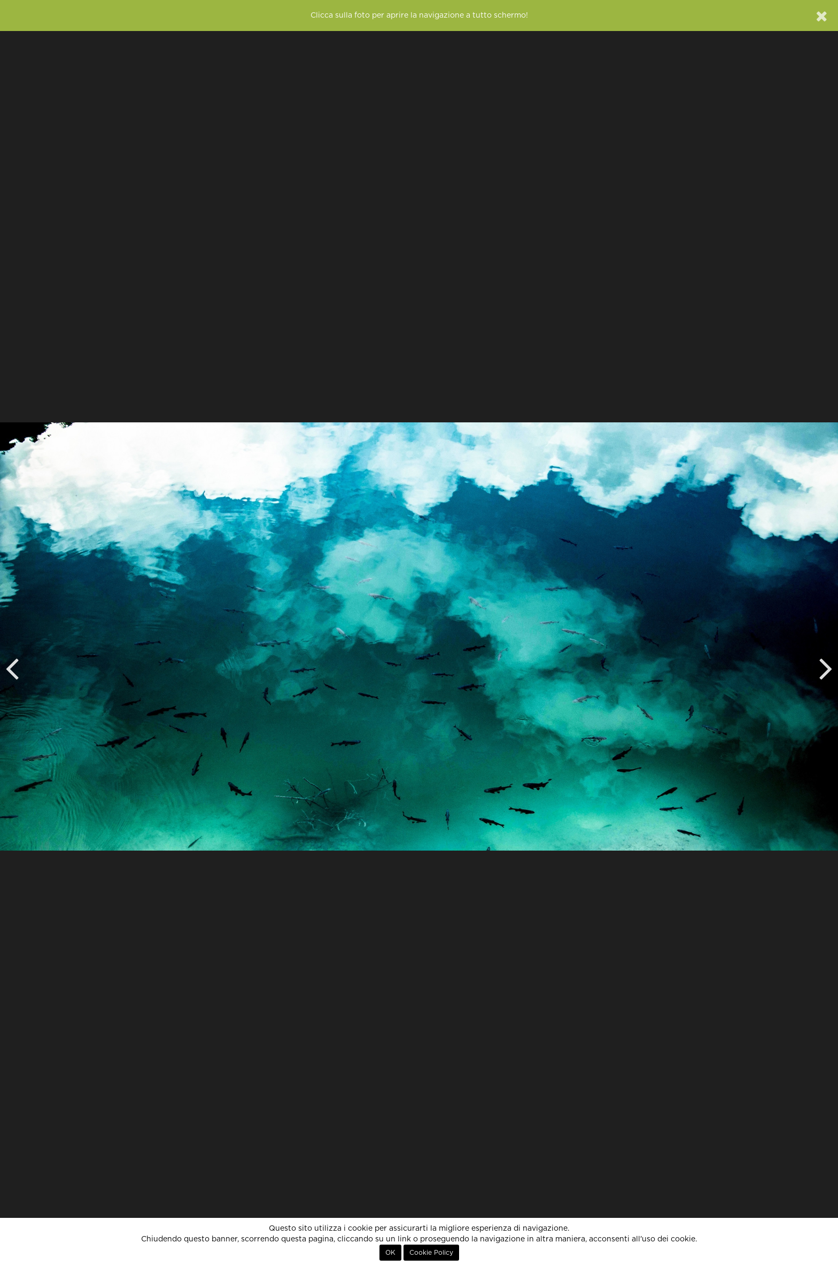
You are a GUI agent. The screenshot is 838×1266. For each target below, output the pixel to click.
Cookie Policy (431, 1252)
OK (390, 1252)
